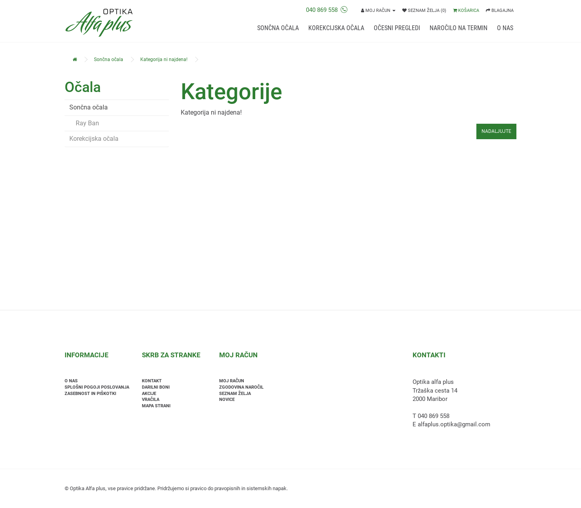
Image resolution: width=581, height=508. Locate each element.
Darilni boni (156, 387)
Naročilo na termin (458, 28)
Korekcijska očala (336, 28)
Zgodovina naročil (241, 387)
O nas (505, 28)
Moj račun (231, 380)
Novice (227, 399)
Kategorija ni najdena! (163, 59)
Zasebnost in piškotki (90, 393)
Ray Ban (84, 123)
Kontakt (152, 380)
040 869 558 (327, 9)
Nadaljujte (496, 131)
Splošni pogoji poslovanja (97, 387)
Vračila (150, 399)
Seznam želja (235, 393)
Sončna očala (278, 28)
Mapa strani (156, 405)
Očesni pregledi (397, 28)
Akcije (149, 393)
